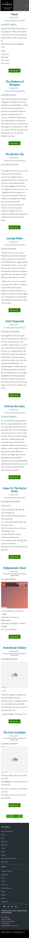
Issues (3, 835)
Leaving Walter (14, 238)
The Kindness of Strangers (14, 83)
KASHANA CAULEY (11, 165)
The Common (5, 917)
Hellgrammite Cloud (14, 568)
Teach (3, 848)
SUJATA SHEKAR (10, 417)
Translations (5, 901)
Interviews (4, 885)
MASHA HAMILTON (11, 332)
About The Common (7, 831)
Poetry (23, 498)
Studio (3, 898)
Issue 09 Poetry (15, 498)
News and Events (6, 888)
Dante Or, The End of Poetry (14, 489)
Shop (2, 838)
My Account (4, 862)
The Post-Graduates (14, 732)
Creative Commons (17, 931)
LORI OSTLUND (9, 249)
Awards (3, 855)
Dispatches (4, 874)
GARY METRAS (9, 579)
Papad (14, 14)
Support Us (4, 845)
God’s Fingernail (14, 321)
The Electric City (14, 154)
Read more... (14, 71)
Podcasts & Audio (6, 871)
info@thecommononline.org (9, 925)
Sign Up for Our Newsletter (9, 858)
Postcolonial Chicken (14, 647)
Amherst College (5, 931)
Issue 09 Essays (20, 20)
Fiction (8, 160)
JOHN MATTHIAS (10, 659)
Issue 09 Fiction (20, 160)
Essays (8, 20)
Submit (3, 851)
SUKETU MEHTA (9, 24)
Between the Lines (14, 406)
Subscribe (4, 841)
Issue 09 (12, 20)
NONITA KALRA (9, 95)
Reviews (3, 895)
